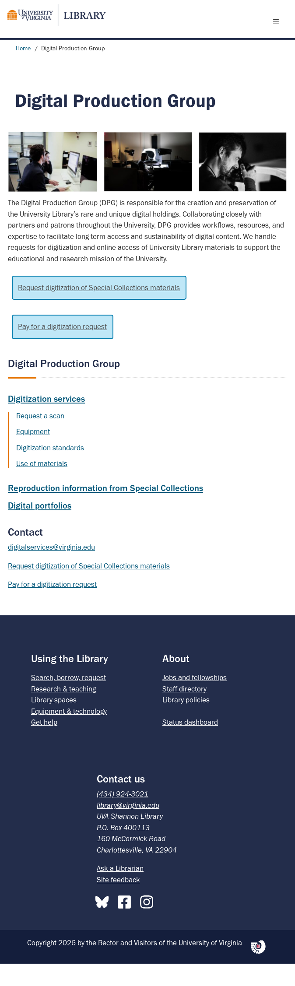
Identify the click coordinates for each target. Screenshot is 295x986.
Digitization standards (50, 470)
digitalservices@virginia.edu (51, 569)
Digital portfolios (39, 528)
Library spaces (54, 722)
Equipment (33, 453)
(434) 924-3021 (122, 816)
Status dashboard (190, 744)
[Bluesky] (104, 922)
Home (23, 70)
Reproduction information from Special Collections (105, 510)
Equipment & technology (69, 733)
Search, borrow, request (68, 699)
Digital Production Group (64, 385)
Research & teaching (63, 711)
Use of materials (41, 485)
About (176, 680)
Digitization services (46, 421)
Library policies (186, 722)
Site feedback (118, 902)
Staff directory (184, 711)
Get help (44, 744)
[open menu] (278, 32)
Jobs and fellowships (194, 699)
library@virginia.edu (128, 827)
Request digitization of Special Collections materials (99, 309)
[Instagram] (148, 922)
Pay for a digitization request (62, 348)
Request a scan (40, 438)
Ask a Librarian (120, 890)
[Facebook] (126, 922)
